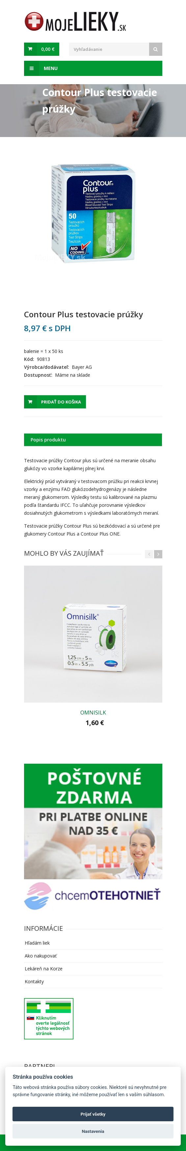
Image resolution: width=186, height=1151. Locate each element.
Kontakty (34, 981)
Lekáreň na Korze (44, 968)
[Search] (155, 49)
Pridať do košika (61, 402)
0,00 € (48, 49)
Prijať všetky (93, 1114)
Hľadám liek (37, 943)
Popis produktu (48, 439)
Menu (41, 68)
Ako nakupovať (41, 956)
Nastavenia (93, 1131)
